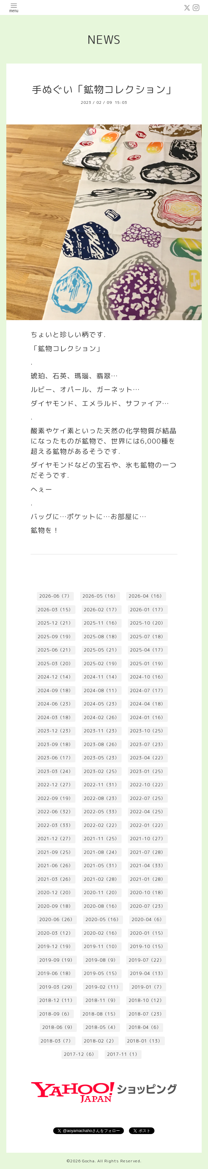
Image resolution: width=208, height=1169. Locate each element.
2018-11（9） (101, 1000)
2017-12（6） (80, 1054)
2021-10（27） (147, 839)
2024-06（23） (55, 704)
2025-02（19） (101, 664)
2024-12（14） (55, 677)
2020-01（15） (147, 933)
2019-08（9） (101, 960)
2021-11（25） (101, 839)
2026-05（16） (100, 596)
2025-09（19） (55, 637)
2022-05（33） (101, 812)
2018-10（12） (146, 1000)
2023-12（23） (55, 731)
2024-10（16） (147, 677)
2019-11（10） (101, 946)
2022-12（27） (55, 785)
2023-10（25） (147, 731)
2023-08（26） (101, 744)
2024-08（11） (101, 690)
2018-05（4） (101, 1027)
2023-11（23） (101, 731)
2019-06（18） (55, 973)
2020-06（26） (57, 919)
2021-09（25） (55, 852)
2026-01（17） (147, 610)
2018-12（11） (57, 1000)
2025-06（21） (55, 650)
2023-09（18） (55, 744)
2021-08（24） (101, 852)
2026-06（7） (55, 596)
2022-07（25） (147, 798)
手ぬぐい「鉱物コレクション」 (104, 90)
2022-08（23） (101, 798)
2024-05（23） (101, 704)
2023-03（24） (55, 771)
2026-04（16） (146, 596)
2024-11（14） (101, 677)
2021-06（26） (55, 866)
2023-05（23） (101, 758)
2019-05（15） (101, 973)
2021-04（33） (147, 866)
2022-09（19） (55, 798)
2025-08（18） (101, 637)
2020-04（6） (148, 919)
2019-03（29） (57, 987)
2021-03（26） (55, 879)
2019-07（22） (146, 960)
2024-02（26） (101, 717)
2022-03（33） (55, 825)
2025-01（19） (147, 664)
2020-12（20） (55, 892)
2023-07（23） (147, 744)
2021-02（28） (101, 879)
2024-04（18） (147, 704)
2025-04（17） (147, 650)
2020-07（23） (147, 906)
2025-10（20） (147, 623)
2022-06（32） (55, 812)
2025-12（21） (55, 623)
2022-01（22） (147, 825)
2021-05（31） (101, 866)
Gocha (88, 1161)
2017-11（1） (123, 1054)
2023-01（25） (147, 771)
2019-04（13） (147, 973)
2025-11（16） (101, 623)
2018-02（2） (100, 1041)
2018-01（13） (144, 1041)
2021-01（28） (147, 879)
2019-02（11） (103, 987)
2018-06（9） (58, 1027)
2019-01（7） (148, 987)
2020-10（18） (147, 892)
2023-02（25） (101, 771)
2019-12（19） (55, 946)
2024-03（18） (55, 717)
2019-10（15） (147, 946)
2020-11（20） (101, 892)
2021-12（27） (55, 839)
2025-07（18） (147, 637)
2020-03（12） (55, 933)
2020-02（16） (101, 933)
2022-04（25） (147, 812)
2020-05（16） (103, 919)
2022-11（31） (101, 785)
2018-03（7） (57, 1041)
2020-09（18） (55, 906)
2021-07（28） (147, 852)
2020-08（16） (101, 906)
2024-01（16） (147, 717)
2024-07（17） (147, 690)
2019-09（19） (57, 960)
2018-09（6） (55, 1014)
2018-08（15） (100, 1014)
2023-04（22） (147, 758)
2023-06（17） (55, 758)
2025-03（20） (55, 664)
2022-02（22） (101, 825)
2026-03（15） (55, 610)
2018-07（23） (146, 1014)
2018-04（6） (145, 1027)
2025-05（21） (101, 650)
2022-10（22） (147, 785)
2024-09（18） (55, 690)
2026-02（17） (101, 610)
